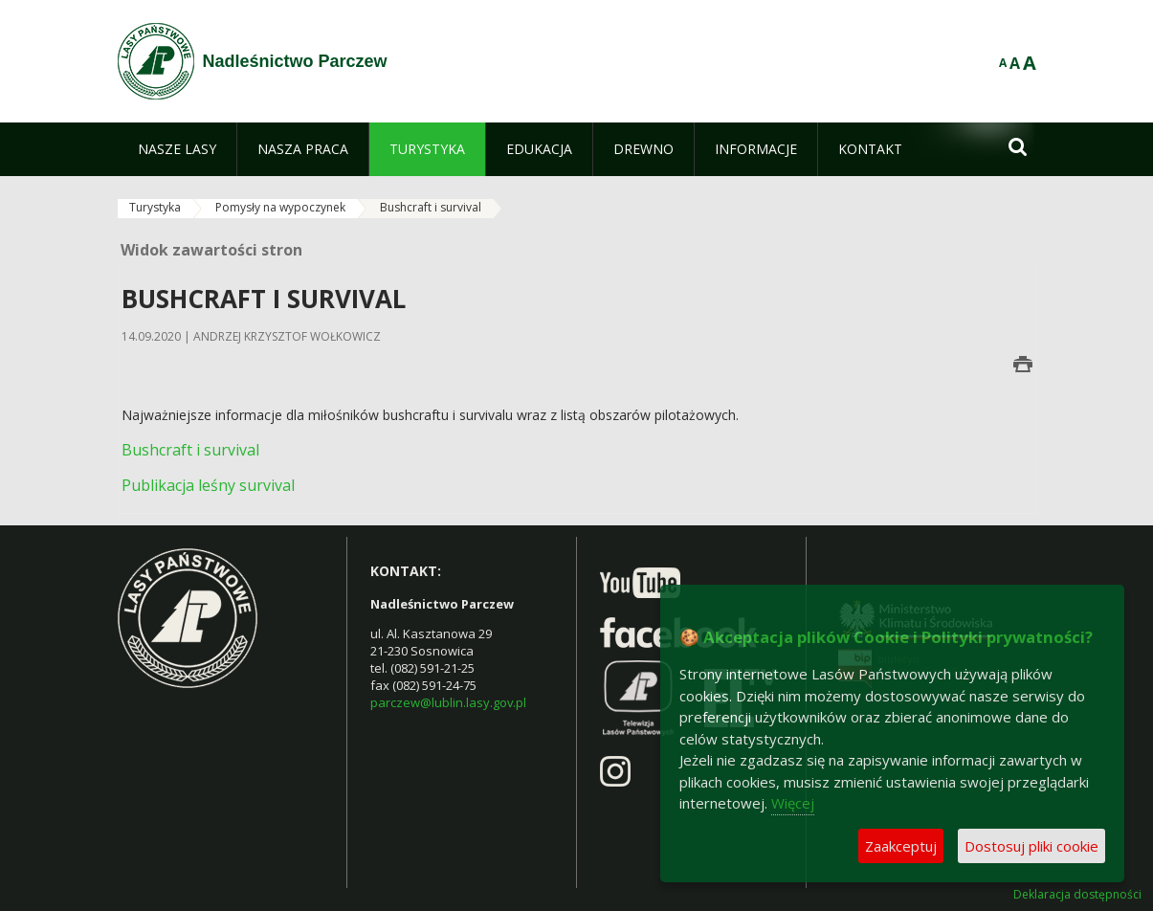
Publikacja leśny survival (208, 485)
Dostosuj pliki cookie (1031, 845)
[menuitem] (177, 149)
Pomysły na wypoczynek (280, 207)
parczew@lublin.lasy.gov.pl (448, 702)
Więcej (792, 802)
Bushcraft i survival (430, 207)
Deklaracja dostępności (1077, 894)
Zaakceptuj (901, 845)
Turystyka (155, 207)
